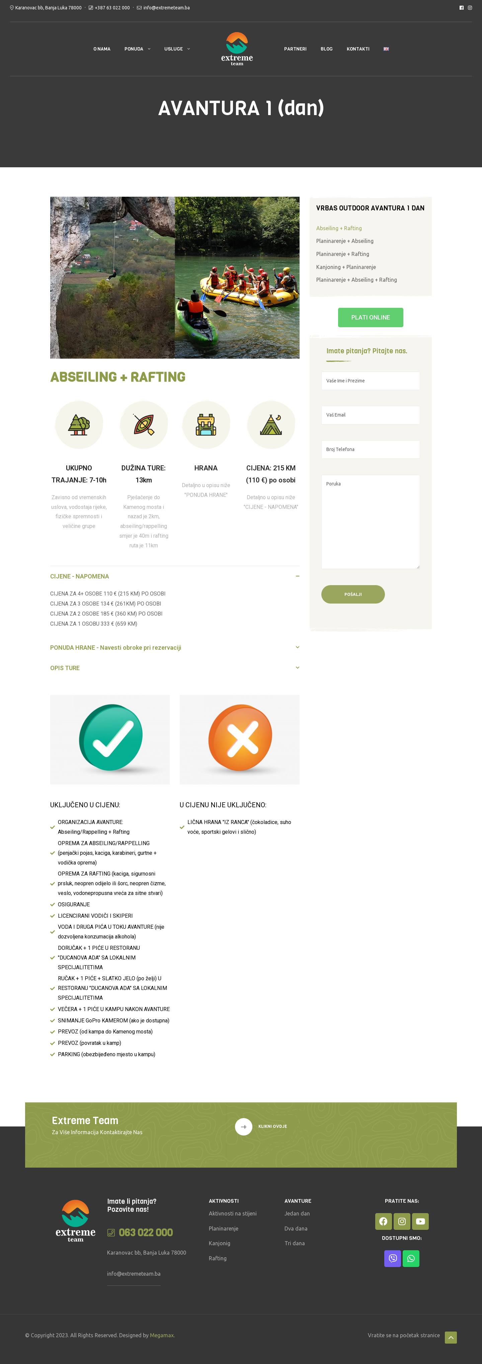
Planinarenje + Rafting (342, 254)
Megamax (162, 1335)
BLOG (327, 49)
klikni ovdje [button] (272, 1126)
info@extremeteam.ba (167, 7)
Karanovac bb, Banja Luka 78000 (48, 7)
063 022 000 (146, 1233)
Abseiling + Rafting (339, 228)
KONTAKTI (358, 49)
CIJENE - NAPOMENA (79, 576)
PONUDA (134, 49)
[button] (175, 576)
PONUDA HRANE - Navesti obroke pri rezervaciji (115, 647)
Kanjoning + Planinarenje (346, 267)
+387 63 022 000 (112, 7)
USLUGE (173, 49)
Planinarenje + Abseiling (345, 241)
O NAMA (101, 49)
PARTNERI (295, 49)
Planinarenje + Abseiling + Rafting (356, 280)
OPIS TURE (65, 667)
